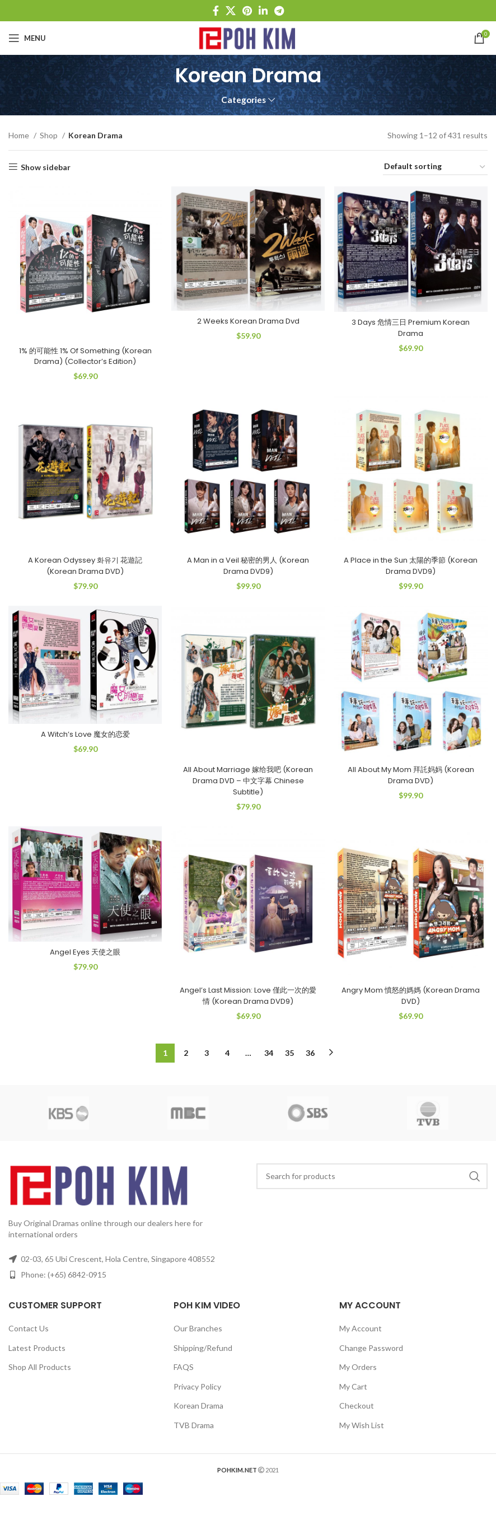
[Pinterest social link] (247, 10)
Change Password (371, 1361)
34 (268, 1066)
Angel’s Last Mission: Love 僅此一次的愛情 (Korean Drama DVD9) (248, 1009)
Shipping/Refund (203, 1361)
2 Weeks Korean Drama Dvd (248, 316)
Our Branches (198, 1341)
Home (19, 135)
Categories (243, 100)
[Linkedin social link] (263, 10)
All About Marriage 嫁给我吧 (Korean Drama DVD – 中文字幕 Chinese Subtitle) (248, 791)
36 (310, 1066)
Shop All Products (39, 1380)
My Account (360, 1341)
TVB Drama (194, 1438)
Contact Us (28, 1341)
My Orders (358, 1380)
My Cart (353, 1400)
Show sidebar (46, 166)
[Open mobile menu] (27, 38)
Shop (49, 135)
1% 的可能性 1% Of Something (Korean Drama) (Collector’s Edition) (83, 356)
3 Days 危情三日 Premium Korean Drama (413, 323)
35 (289, 1066)
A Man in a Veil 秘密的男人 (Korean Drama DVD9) (248, 574)
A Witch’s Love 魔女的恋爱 (83, 746)
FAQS (184, 1380)
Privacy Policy (197, 1400)
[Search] (372, 1190)
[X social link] (230, 10)
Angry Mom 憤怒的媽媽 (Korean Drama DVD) (413, 1009)
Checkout (356, 1419)
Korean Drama (198, 1419)
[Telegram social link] (279, 10)
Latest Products (36, 1361)
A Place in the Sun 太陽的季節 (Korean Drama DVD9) (413, 574)
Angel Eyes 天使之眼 (82, 966)
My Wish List (361, 1438)
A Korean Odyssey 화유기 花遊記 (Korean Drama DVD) (83, 574)
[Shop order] (435, 167)
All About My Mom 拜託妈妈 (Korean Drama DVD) (413, 786)
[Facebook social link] (215, 10)
